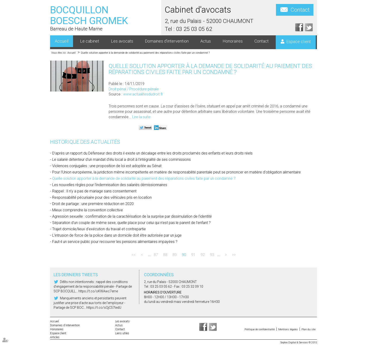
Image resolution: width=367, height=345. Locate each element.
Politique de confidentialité (260, 329)
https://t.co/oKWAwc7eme (98, 291)
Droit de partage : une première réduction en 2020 (93, 204)
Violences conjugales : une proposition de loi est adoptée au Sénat (106, 166)
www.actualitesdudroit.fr (143, 94)
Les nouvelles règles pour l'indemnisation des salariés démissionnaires (109, 185)
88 (165, 255)
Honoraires (233, 41)
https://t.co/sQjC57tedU (103, 307)
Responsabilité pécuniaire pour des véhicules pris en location (102, 197)
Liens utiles (122, 333)
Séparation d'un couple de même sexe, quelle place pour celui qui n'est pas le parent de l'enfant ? (131, 222)
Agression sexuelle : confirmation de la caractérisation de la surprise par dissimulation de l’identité (132, 216)
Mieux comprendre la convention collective (87, 210)
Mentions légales (288, 329)
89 (174, 255)
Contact (300, 10)
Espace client (298, 41)
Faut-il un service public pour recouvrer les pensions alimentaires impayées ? (114, 241)
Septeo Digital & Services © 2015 (298, 342)
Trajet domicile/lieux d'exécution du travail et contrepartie (99, 229)
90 (184, 255)
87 (156, 255)
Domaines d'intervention (167, 41)
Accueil (61, 41)
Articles (54, 337)
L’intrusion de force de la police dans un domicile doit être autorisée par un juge (117, 235)
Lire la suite (141, 117)
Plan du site (308, 329)
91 (193, 255)
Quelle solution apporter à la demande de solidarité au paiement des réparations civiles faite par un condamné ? (145, 52)
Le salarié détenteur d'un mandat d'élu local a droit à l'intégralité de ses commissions (121, 159)
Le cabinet (89, 41)
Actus (205, 41)
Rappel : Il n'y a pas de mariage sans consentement (94, 191)
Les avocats (122, 41)
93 (212, 255)
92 (203, 255)
